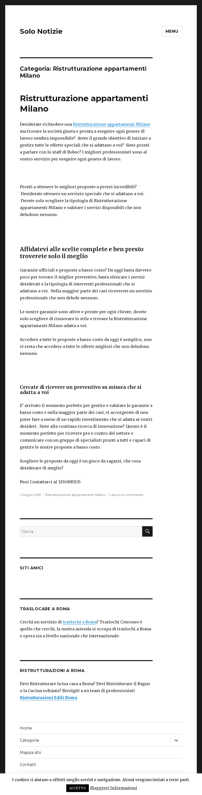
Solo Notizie (41, 31)
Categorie (29, 740)
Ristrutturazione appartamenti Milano (111, 124)
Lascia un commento (126, 495)
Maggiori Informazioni (113, 788)
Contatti (28, 764)
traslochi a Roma (80, 621)
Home (26, 728)
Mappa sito (30, 752)
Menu (172, 31)
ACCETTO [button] (77, 788)
